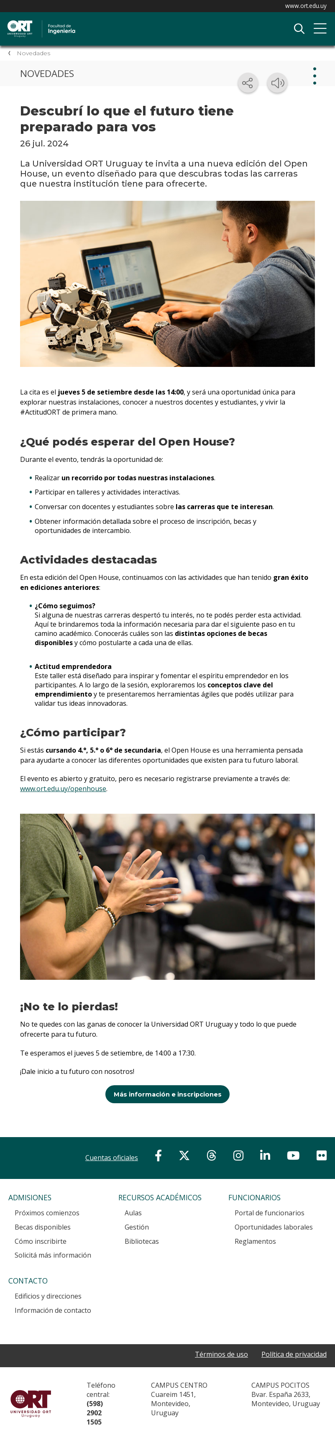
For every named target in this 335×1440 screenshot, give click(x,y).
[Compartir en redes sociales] (248, 83)
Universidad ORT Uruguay (30, 1403)
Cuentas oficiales (111, 1157)
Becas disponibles (43, 1227)
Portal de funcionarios (269, 1212)
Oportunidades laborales (274, 1227)
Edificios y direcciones (48, 1296)
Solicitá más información (53, 1255)
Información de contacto (53, 1310)
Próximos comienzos (47, 1212)
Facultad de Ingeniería (94, 21)
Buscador (299, 28)
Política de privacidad (294, 1354)
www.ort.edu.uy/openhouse (63, 788)
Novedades (33, 53)
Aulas (133, 1212)
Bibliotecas (142, 1241)
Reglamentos (255, 1241)
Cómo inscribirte (40, 1241)
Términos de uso (221, 1354)
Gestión (137, 1227)
